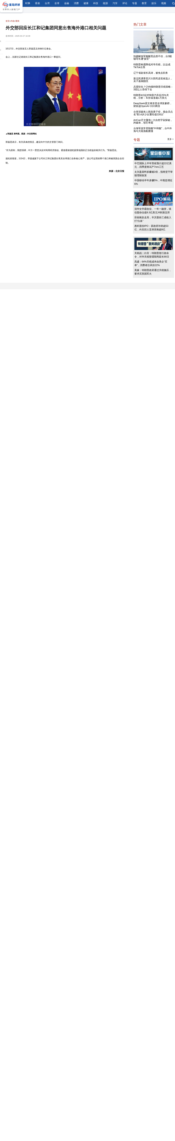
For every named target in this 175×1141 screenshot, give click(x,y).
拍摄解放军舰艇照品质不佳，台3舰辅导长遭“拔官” (152, 57)
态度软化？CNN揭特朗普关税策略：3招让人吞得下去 (153, 88)
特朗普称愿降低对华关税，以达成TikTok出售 (151, 66)
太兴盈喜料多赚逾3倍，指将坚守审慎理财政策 (153, 173)
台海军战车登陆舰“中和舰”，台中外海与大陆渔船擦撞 (152, 129)
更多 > (170, 139)
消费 (76, 3)
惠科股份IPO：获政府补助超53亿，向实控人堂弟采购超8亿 (151, 228)
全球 (56, 3)
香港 (37, 3)
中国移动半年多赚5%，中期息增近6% (153, 182)
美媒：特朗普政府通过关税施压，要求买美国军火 (152, 272)
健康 (86, 3)
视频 (163, 3)
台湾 (47, 3)
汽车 (115, 3)
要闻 (17, 21)
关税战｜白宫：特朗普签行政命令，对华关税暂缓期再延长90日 (151, 255)
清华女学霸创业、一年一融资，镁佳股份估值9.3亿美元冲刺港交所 (152, 211)
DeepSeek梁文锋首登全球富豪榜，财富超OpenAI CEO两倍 (152, 104)
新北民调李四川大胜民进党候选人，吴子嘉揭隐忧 (153, 80)
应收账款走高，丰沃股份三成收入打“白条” (152, 219)
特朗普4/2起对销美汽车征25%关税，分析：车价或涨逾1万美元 (151, 96)
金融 (66, 3)
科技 (95, 3)
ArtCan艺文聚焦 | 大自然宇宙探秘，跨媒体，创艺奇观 (153, 121)
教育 (144, 3)
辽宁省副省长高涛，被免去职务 (150, 73)
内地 (12, 21)
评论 (124, 3)
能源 (105, 3)
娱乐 (153, 3)
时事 (27, 3)
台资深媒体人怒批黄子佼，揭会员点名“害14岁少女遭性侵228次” (153, 113)
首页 (7, 21)
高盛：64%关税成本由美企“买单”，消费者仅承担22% (150, 263)
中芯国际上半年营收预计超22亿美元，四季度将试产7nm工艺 (153, 165)
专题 (134, 3)
